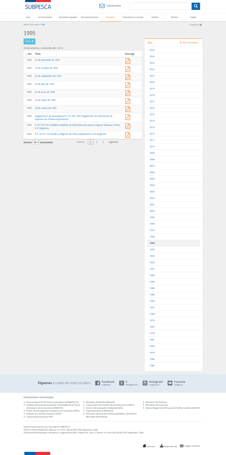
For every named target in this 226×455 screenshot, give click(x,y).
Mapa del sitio (171, 446)
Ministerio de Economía (157, 404)
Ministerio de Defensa (156, 402)
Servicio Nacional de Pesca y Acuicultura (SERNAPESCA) (52, 402)
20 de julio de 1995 (44, 83)
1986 (152, 365)
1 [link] (90, 141)
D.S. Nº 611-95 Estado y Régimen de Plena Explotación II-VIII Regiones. (71, 133)
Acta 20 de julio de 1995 (128, 84)
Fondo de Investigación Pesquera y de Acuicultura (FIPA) (52, 410)
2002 (152, 197)
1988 (152, 288)
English (193, 17)
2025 (152, 49)
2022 (152, 69)
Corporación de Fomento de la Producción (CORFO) (110, 404)
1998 (152, 223)
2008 (152, 159)
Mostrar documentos (38, 142)
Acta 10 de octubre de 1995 (128, 68)
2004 (152, 185)
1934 (152, 352)
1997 (152, 230)
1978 (152, 333)
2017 (152, 101)
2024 (152, 56)
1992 (152, 262)
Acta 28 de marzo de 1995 (128, 108)
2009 (152, 152)
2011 (152, 140)
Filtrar (29, 41)
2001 (152, 204)
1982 (152, 301)
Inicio (28, 17)
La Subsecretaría (45, 17)
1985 (152, 294)
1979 (152, 320)
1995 (43, 24)
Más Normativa (189, 42)
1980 (152, 358)
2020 (152, 82)
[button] (26, 53)
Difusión (174, 17)
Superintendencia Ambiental (99, 410)
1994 (152, 249)
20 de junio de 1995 (45, 91)
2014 (152, 120)
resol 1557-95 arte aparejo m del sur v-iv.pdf (128, 125)
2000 (152, 210)
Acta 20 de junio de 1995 (128, 92)
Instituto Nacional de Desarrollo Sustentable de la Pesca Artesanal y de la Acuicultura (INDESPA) (53, 406)
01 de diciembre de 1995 (47, 59)
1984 (152, 313)
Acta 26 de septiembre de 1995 (128, 76)
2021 (152, 75)
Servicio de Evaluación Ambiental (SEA (104, 407)
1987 (152, 326)
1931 (152, 307)
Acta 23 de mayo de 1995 (128, 100)
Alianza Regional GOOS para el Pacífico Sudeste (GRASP (172, 407)
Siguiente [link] (113, 141)
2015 (152, 114)
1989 (152, 281)
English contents (192, 445)
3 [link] (103, 141)
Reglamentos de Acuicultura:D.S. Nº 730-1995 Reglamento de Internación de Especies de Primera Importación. (128, 116)
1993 (152, 255)
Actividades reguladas (68, 17)
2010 (152, 146)
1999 (152, 217)
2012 (152, 133)
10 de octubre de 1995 (46, 67)
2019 (152, 88)
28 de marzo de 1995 (45, 107)
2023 (152, 62)
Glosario (151, 446)
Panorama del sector (89, 17)
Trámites (155, 17)
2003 (152, 191)
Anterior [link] (81, 141)
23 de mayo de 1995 (45, 99)
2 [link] (96, 141)
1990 (152, 275)
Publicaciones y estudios (133, 17)
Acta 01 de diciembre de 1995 (128, 60)
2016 (152, 107)
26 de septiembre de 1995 (48, 75)
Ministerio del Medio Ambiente (100, 402)
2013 (152, 127)
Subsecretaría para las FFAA (39, 416)
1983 (152, 346)
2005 (152, 178)
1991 (152, 268)
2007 (152, 165)
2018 (152, 94)
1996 (152, 236)
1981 (152, 339)
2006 (152, 172)
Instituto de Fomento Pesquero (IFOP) (44, 413)
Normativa (110, 17)
